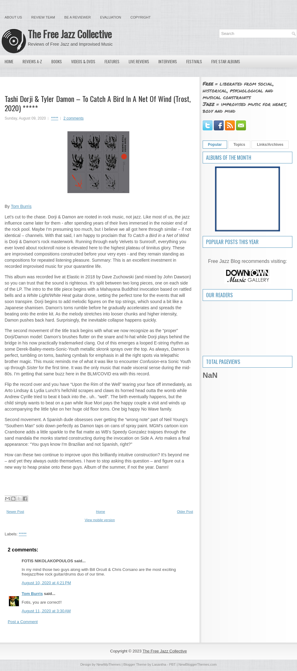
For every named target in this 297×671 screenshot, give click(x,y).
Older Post (185, 511)
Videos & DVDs (83, 61)
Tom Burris (21, 206)
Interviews (167, 61)
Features (112, 61)
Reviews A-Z (32, 61)
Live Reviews (139, 61)
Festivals (194, 61)
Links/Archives (270, 144)
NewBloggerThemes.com (198, 664)
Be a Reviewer (77, 17)
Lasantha (159, 664)
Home (9, 61)
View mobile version (100, 520)
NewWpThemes (109, 664)
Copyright (141, 17)
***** (54, 118)
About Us (13, 17)
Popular (215, 144)
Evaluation (110, 17)
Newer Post (15, 511)
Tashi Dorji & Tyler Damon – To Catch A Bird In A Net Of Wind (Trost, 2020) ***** (98, 103)
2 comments (73, 118)
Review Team (43, 17)
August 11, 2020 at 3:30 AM (46, 611)
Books (56, 61)
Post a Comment (23, 621)
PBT (172, 664)
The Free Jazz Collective (70, 34)
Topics (239, 144)
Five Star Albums (225, 61)
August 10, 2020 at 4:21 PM (46, 582)
